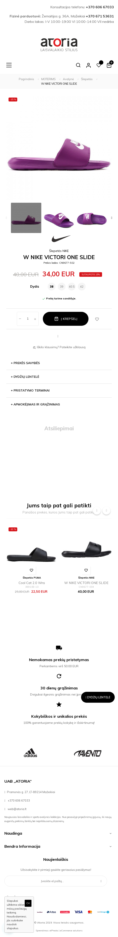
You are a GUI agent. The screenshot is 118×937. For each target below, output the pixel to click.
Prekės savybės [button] (25, 363)
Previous (6, 218)
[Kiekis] (28, 318)
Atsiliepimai (59, 428)
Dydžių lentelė (25, 377)
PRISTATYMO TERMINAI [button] (30, 390)
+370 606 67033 (100, 7)
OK (28, 903)
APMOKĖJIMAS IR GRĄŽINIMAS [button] (35, 404)
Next (111, 218)
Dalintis (58, 336)
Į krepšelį (66, 318)
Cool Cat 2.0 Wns (32, 583)
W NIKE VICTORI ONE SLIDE (86, 583)
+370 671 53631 (100, 16)
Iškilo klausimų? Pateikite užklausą (59, 347)
